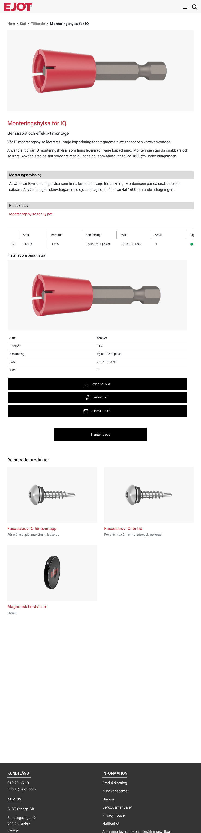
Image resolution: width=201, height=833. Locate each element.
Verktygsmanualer (117, 807)
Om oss (108, 799)
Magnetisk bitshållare (27, 606)
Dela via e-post (97, 411)
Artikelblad (98, 398)
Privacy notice (113, 815)
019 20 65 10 (18, 783)
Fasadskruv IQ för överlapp (31, 528)
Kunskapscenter (115, 791)
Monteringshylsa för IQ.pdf (30, 214)
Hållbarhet (110, 823)
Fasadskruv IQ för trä (123, 528)
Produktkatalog (114, 783)
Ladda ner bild (97, 384)
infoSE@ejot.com (21, 789)
